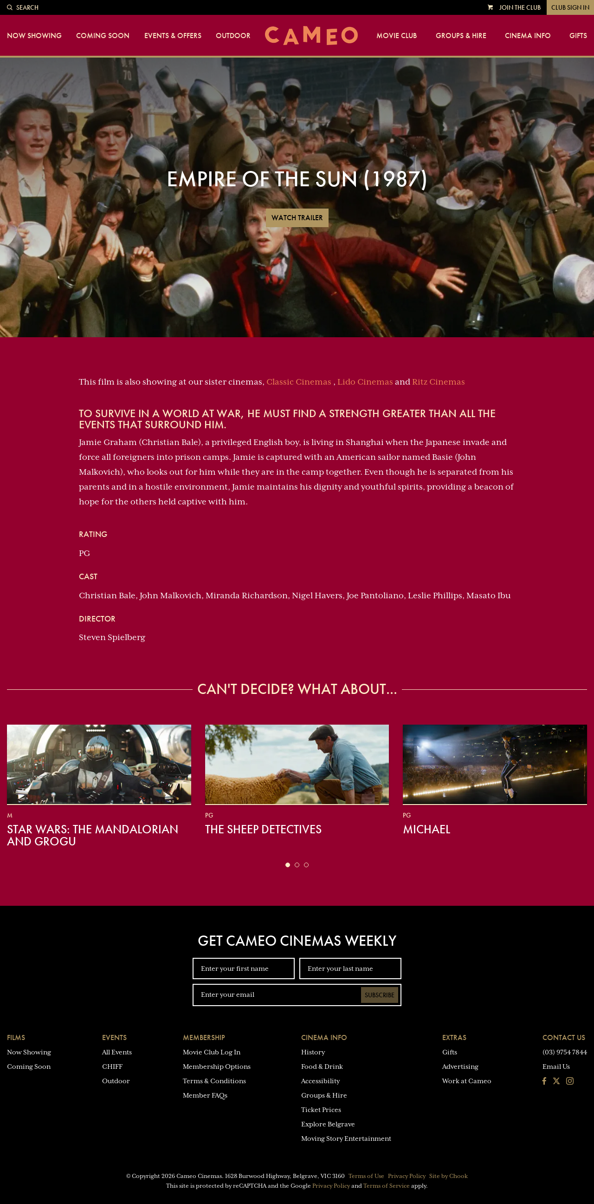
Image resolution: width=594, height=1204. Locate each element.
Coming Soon (102, 35)
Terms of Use (366, 1176)
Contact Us (563, 1037)
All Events (117, 1052)
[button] (287, 865)
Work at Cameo (466, 1081)
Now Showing (34, 35)
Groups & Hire (461, 35)
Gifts (578, 35)
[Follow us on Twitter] (556, 1082)
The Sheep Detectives (263, 829)
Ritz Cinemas (438, 381)
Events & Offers (172, 35)
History (313, 1052)
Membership (204, 1037)
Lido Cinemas (365, 381)
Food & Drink (322, 1066)
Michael (426, 829)
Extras (454, 1037)
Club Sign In (570, 7)
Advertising (460, 1066)
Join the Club (520, 7)
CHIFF (112, 1066)
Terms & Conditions (214, 1081)
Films (16, 1037)
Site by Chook (448, 1176)
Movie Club (396, 35)
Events (114, 1037)
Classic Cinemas (298, 381)
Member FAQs (205, 1095)
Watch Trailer (297, 217)
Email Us (556, 1066)
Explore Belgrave (328, 1124)
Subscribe (379, 995)
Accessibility (320, 1081)
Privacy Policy (407, 1176)
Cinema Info (528, 35)
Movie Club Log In (211, 1052)
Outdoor (233, 35)
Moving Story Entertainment (346, 1138)
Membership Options (217, 1066)
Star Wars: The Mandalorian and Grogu (92, 835)
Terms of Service (386, 1186)
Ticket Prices (321, 1109)
